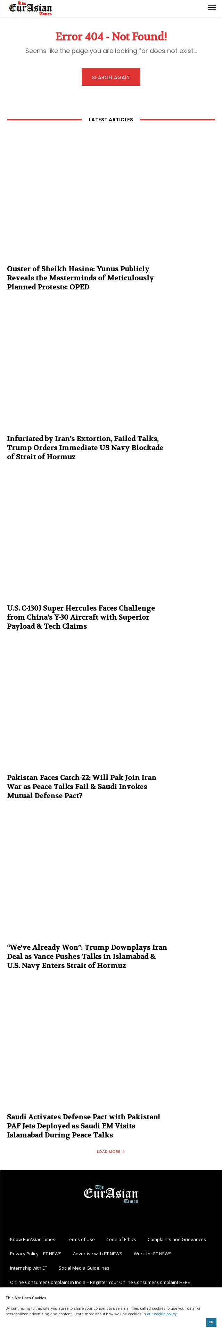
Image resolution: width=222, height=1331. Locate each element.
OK (211, 1322)
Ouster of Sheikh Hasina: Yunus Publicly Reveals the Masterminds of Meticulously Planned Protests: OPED (80, 278)
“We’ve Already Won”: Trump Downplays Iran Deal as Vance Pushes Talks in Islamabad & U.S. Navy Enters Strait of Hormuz (87, 956)
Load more (111, 1151)
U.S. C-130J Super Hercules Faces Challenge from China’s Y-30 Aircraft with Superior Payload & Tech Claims (81, 617)
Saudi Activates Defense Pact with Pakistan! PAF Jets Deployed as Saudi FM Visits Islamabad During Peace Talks (83, 1126)
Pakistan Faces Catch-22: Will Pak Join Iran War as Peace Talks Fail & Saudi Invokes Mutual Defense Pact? (81, 786)
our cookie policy (161, 1314)
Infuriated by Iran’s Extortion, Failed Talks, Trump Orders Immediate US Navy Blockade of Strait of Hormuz (85, 447)
